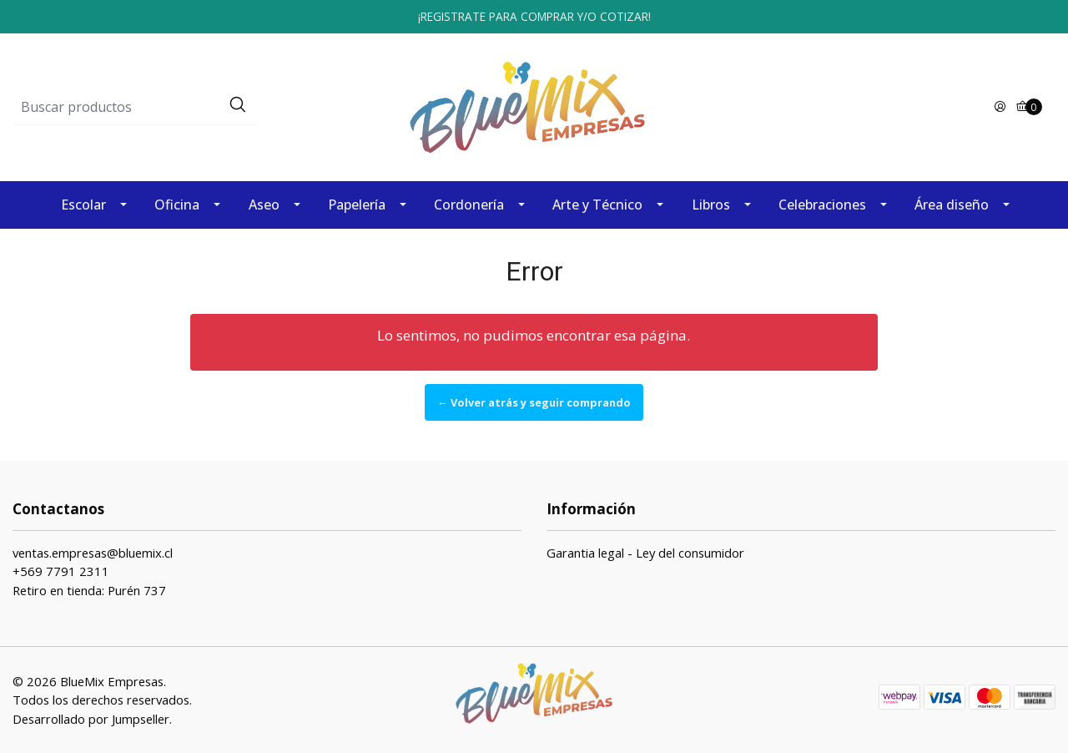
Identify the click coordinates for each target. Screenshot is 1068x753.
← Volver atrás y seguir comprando (534, 402)
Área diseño (951, 204)
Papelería (356, 204)
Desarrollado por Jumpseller (91, 718)
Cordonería (469, 204)
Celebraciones (822, 204)
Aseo (264, 204)
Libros (711, 204)
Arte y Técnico (597, 204)
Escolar (83, 204)
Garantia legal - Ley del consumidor (645, 552)
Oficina (176, 204)
